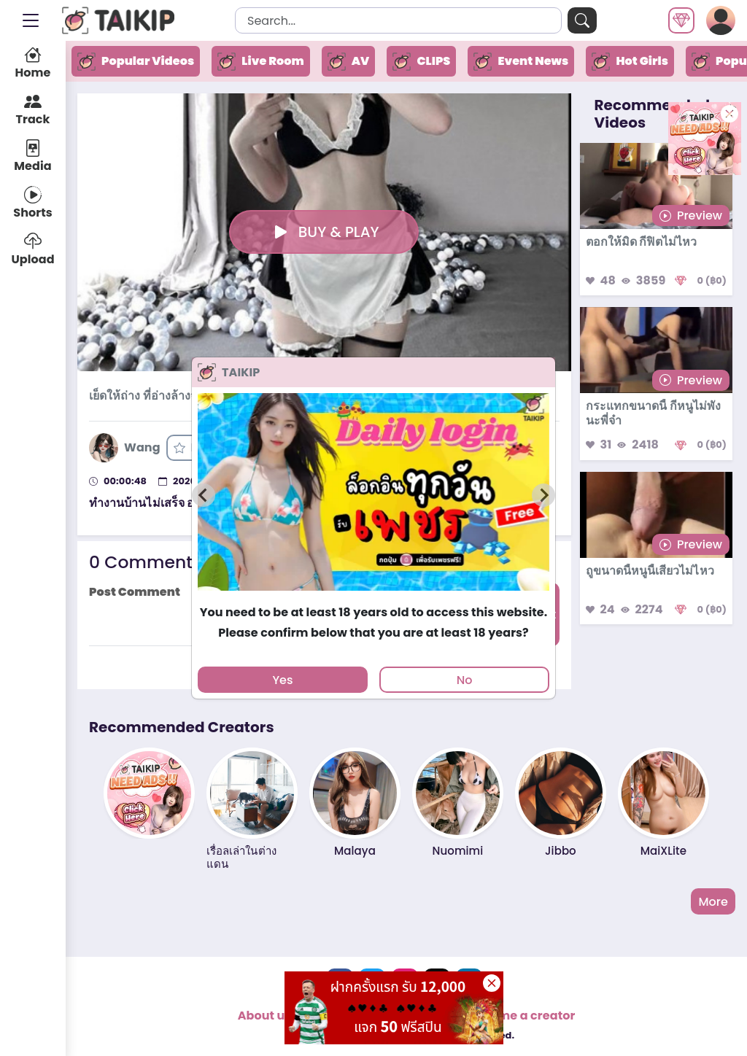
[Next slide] (543, 495)
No (465, 680)
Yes (282, 680)
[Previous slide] (203, 495)
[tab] (373, 598)
